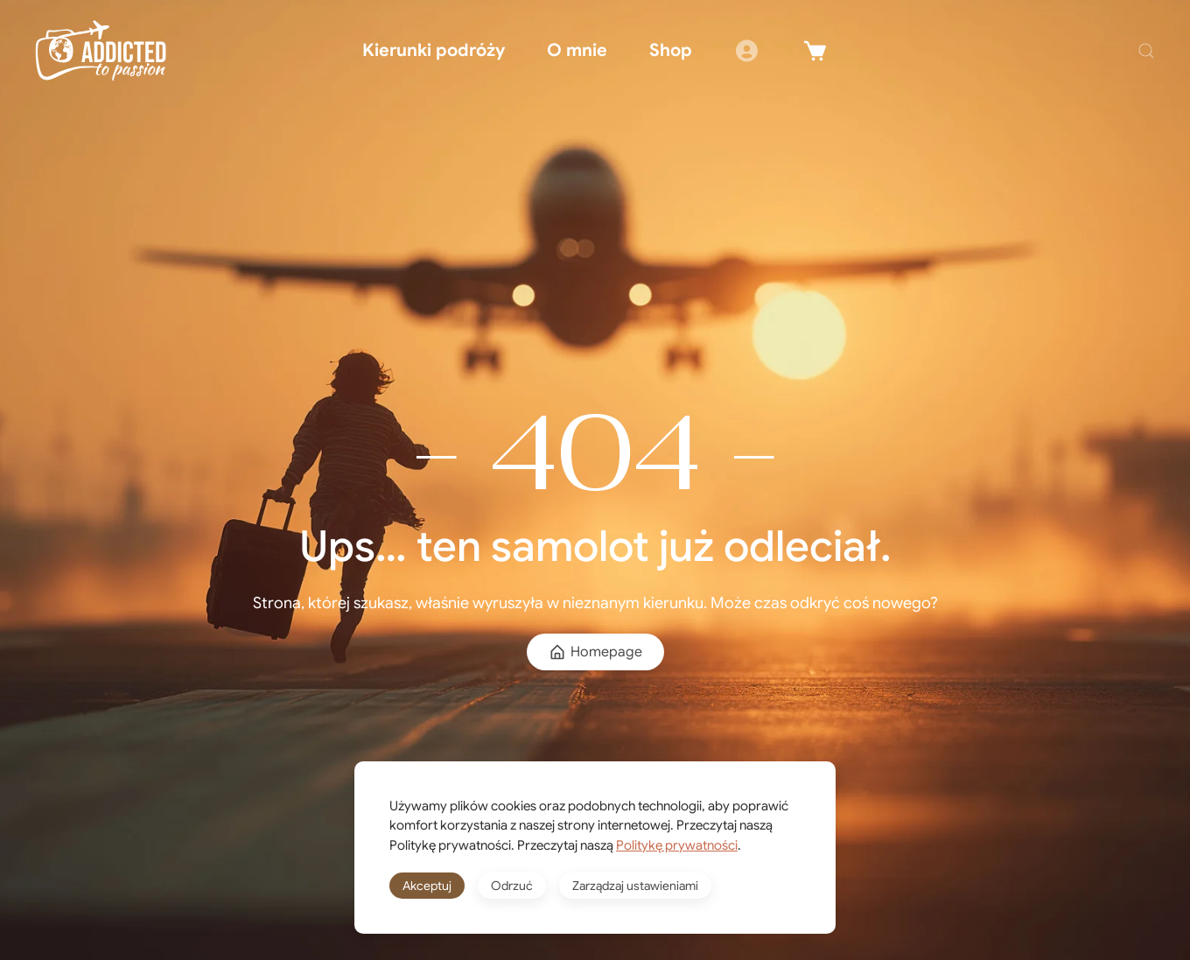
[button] (1146, 50)
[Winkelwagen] (815, 51)
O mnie (577, 50)
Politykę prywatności (677, 845)
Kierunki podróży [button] (433, 50)
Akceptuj (427, 885)
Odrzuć (512, 885)
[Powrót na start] (100, 50)
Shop (670, 50)
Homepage (595, 652)
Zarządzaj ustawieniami (635, 885)
